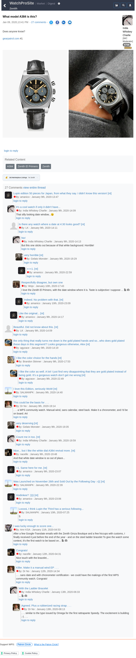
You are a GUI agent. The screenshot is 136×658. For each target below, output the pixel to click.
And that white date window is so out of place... (39, 458)
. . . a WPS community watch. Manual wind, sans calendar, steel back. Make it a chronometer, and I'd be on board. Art (70, 412)
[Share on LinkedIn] (63, 22)
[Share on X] (51, 22)
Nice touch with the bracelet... (32, 557)
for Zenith (21, 177)
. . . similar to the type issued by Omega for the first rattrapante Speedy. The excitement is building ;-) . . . (75, 615)
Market (41, 3)
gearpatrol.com (11, 38)
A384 (10, 166)
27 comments (38, 22)
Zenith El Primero (28, 166)
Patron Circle (24, 644)
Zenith (46, 166)
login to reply (11, 150)
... (23, 595)
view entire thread (34, 187)
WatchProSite (22, 3)
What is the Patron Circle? (46, 644)
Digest (51, 3)
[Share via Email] (70, 22)
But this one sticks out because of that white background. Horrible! (57, 245)
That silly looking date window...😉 (35, 214)
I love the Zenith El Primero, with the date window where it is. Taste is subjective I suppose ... (75, 290)
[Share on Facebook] (57, 22)
